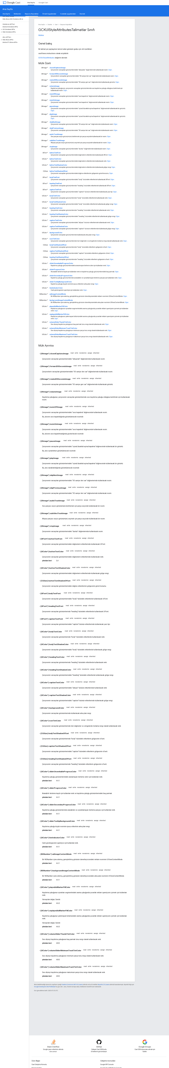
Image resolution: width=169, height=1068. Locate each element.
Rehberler (17, 14)
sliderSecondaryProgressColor (61, 276)
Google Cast (43, 3)
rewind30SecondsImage (58, 80)
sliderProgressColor (57, 269)
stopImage (53, 146)
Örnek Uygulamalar (49, 14)
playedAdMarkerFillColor (59, 306)
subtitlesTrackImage (57, 140)
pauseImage (54, 106)
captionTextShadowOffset (59, 251)
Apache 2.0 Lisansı (104, 984)
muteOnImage (55, 100)
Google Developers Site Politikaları (45, 986)
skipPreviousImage (57, 128)
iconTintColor (55, 239)
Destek (82, 14)
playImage (53, 114)
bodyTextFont (54, 177)
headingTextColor (56, 208)
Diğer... (110, 70)
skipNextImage (55, 122)
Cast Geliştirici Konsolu (39, 1064)
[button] (14, 29)
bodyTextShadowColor (58, 202)
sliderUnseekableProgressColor (61, 263)
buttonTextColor (55, 159)
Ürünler (50, 24)
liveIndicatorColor (56, 288)
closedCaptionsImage (58, 68)
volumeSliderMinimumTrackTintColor (63, 328)
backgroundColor (56, 233)
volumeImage (54, 86)
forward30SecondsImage (59, 74)
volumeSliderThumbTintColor (60, 322)
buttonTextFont (55, 153)
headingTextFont (56, 183)
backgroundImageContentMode (61, 300)
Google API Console (107, 1064)
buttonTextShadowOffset (58, 171)
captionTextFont (55, 189)
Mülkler (41, 35)
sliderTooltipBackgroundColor (61, 282)
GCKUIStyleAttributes (46, 58)
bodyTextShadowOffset (58, 245)
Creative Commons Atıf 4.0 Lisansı (72, 984)
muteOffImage (55, 94)
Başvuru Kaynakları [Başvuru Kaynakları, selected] (31, 14)
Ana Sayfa (8, 9)
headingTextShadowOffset (59, 257)
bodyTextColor (55, 196)
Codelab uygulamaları (68, 14)
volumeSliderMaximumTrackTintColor (64, 334)
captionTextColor (56, 220)
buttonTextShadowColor (58, 165)
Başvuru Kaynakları (66, 24)
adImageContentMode (58, 294)
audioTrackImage (56, 134)
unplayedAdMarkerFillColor (60, 314)
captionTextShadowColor (59, 226)
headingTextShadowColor (59, 214)
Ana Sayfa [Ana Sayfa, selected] (31, 3)
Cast (13, 2)
